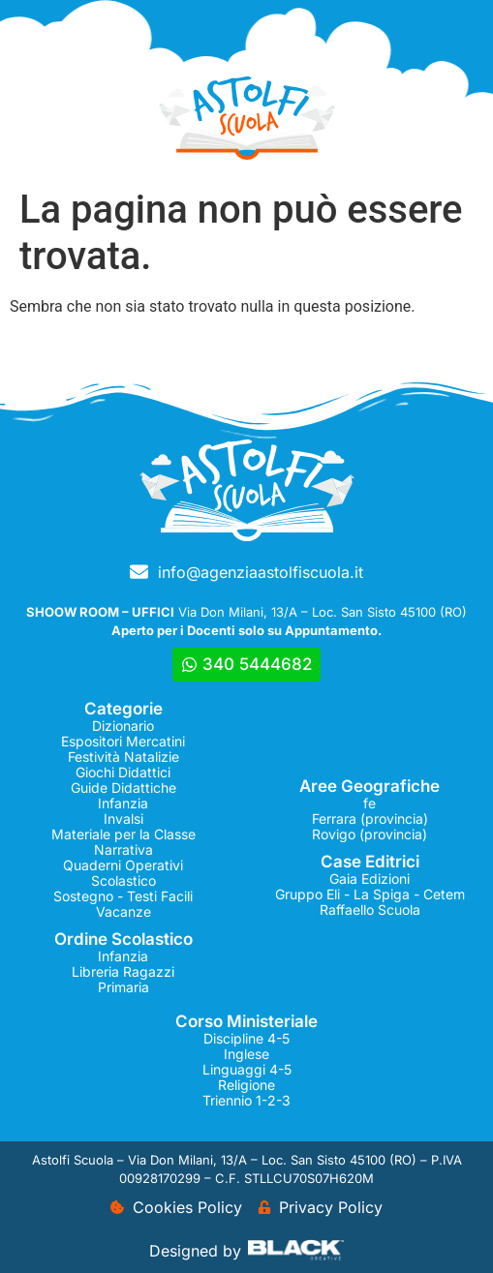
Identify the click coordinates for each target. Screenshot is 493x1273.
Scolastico (123, 880)
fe (369, 803)
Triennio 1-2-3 (246, 1100)
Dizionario (123, 725)
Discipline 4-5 (246, 1038)
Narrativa (123, 849)
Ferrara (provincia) (370, 818)
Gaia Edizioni (369, 878)
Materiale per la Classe (123, 834)
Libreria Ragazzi (123, 971)
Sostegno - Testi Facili (123, 896)
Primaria (123, 987)
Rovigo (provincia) (369, 834)
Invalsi (123, 818)
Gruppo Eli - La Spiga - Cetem (370, 894)
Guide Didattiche (123, 787)
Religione (246, 1084)
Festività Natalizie (123, 756)
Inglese (246, 1054)
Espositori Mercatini (123, 741)
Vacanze (123, 911)
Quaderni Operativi (123, 865)
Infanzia (123, 803)
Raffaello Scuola (370, 909)
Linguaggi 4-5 (247, 1069)
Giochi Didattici (123, 772)
